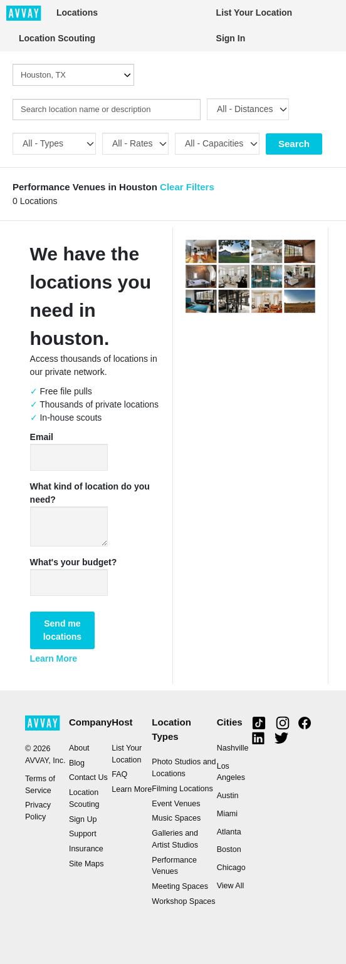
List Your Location (254, 13)
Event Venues (176, 803)
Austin (228, 795)
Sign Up (83, 819)
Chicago (231, 867)
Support (83, 833)
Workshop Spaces (183, 901)
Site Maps (86, 863)
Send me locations (62, 630)
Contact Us (88, 777)
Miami (227, 813)
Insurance (86, 848)
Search (294, 143)
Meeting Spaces (180, 886)
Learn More (53, 659)
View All (230, 885)
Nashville (233, 748)
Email (41, 437)
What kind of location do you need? (90, 493)
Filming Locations (182, 788)
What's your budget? (73, 562)
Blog (77, 763)
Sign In (231, 38)
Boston (229, 849)
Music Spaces (176, 818)
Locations (77, 13)
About (79, 748)
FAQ (119, 774)
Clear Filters (187, 187)
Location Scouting (57, 38)
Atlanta (229, 832)
